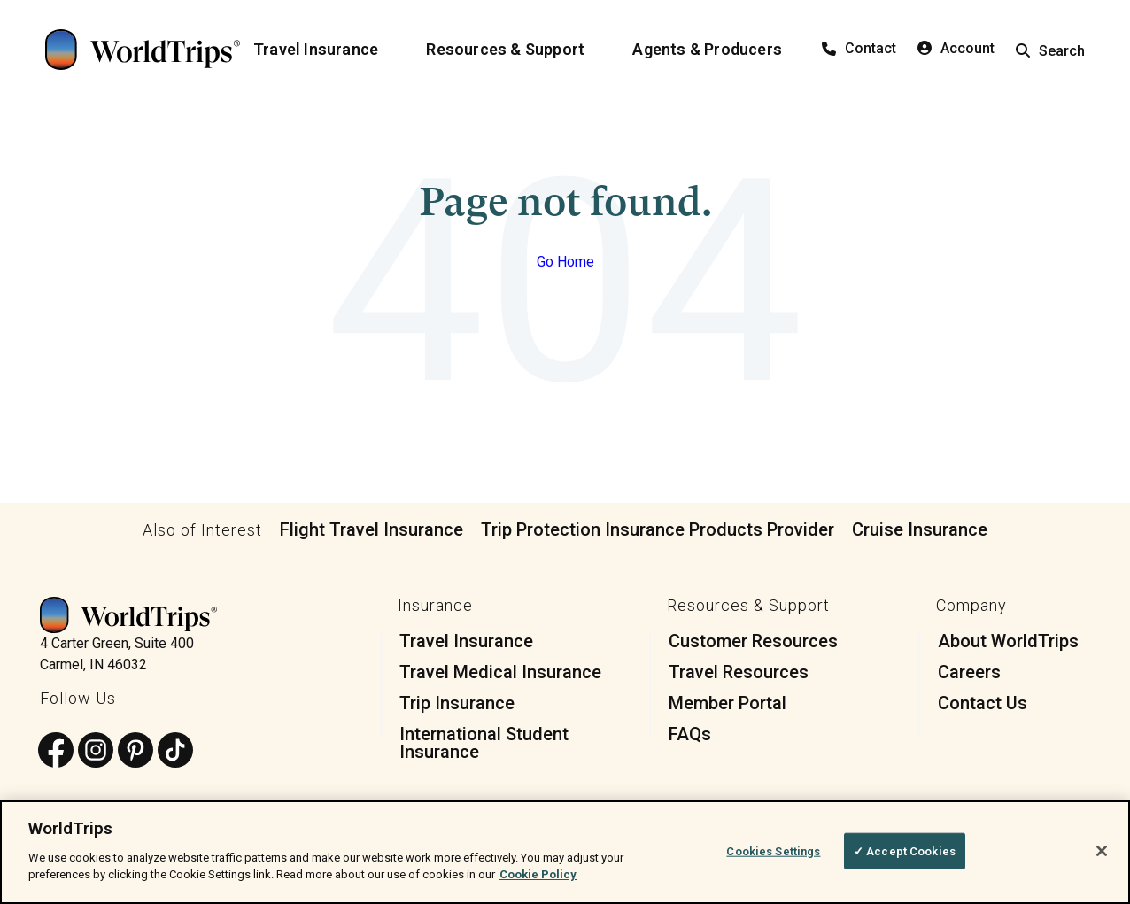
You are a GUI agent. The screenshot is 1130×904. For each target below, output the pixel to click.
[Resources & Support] (516, 49)
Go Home (565, 261)
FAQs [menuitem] (690, 734)
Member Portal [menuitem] (727, 703)
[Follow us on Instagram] (96, 751)
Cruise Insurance (919, 529)
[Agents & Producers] (717, 49)
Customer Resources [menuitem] (753, 641)
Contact (859, 48)
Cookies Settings (773, 850)
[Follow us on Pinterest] (135, 751)
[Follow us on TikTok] (175, 751)
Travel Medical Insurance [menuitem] (500, 672)
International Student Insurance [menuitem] (484, 743)
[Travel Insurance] (326, 49)
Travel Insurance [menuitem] (466, 641)
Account (956, 48)
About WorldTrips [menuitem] (1008, 641)
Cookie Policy (538, 874)
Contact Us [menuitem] (982, 703)
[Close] (1101, 850)
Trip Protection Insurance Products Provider (657, 529)
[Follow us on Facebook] (56, 751)
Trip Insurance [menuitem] (457, 703)
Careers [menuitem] (969, 672)
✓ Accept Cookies (905, 850)
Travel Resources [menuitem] (739, 672)
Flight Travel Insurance (371, 529)
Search (1050, 50)
